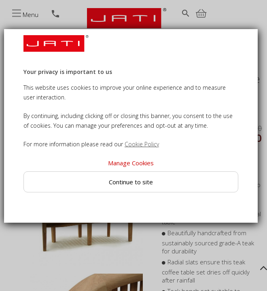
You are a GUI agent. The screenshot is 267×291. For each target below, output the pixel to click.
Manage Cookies (131, 163)
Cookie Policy (142, 144)
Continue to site (131, 182)
